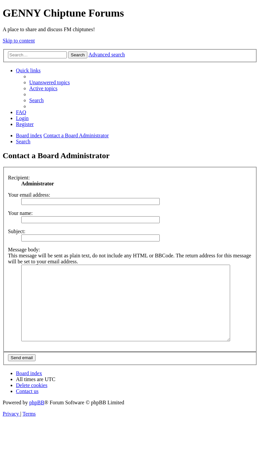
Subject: (16, 231)
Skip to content (19, 40)
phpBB (36, 417)
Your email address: (29, 195)
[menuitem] (49, 82)
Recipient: (19, 177)
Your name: (20, 213)
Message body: (24, 249)
